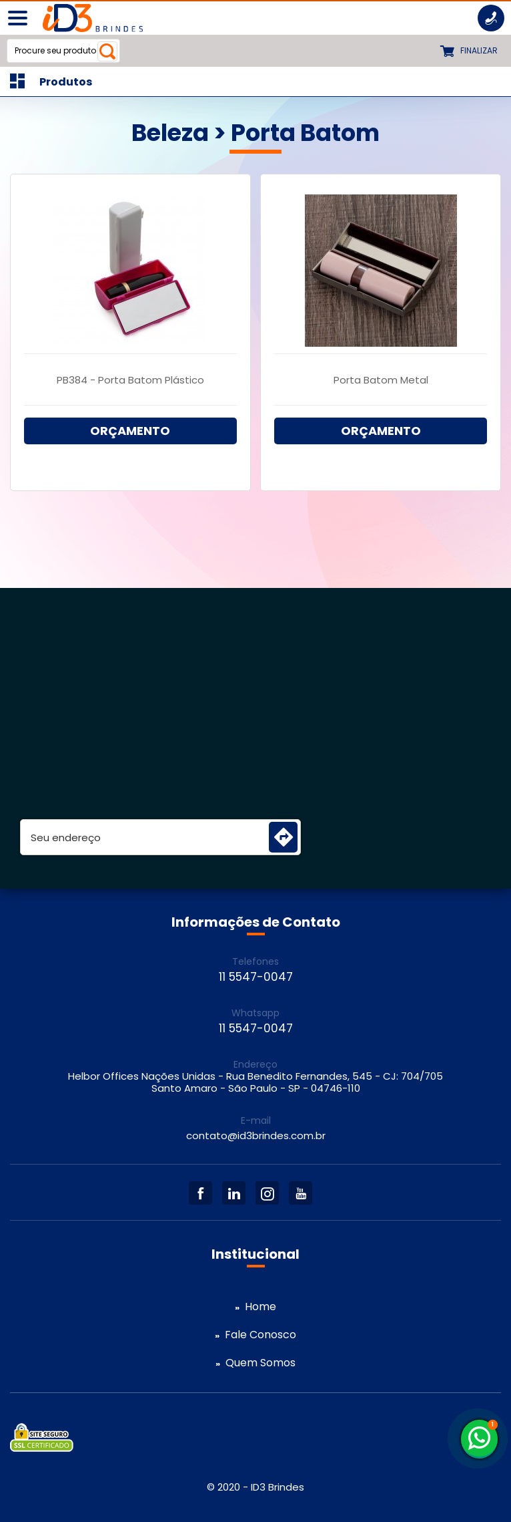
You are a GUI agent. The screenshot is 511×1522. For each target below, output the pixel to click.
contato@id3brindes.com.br (256, 1135)
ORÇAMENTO (130, 430)
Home (260, 1306)
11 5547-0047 (256, 977)
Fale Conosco (260, 1334)
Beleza (172, 132)
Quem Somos (260, 1362)
